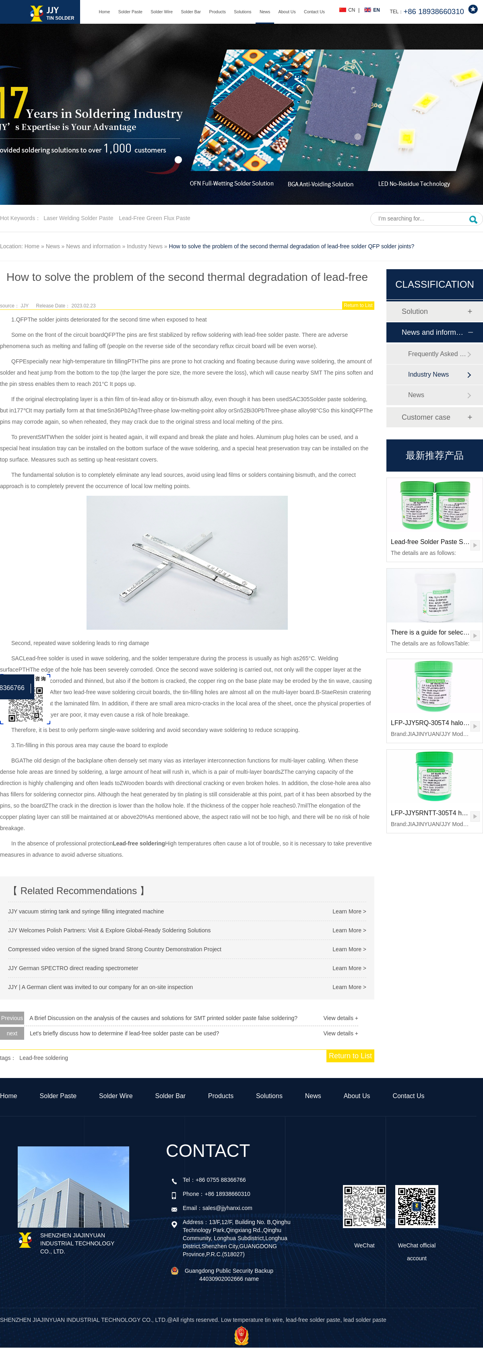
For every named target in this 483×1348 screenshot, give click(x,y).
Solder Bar (191, 11)
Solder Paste (130, 11)
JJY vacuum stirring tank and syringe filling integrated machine (86, 911)
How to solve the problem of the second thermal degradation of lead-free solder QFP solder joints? (292, 246)
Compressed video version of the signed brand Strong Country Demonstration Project (114, 949)
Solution (415, 311)
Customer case (426, 417)
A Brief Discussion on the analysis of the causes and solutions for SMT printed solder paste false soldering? (163, 1018)
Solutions (242, 11)
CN (351, 10)
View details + (340, 1018)
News (265, 11)
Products (217, 11)
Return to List (358, 305)
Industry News (145, 246)
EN (376, 10)
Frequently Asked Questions (437, 353)
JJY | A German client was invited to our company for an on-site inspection (100, 987)
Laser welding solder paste (78, 218)
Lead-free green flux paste (154, 218)
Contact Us (314, 11)
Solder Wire (162, 11)
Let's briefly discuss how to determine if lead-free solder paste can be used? (124, 1033)
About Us (287, 11)
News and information (93, 246)
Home (104, 11)
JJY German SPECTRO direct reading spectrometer (73, 968)
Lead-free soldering (43, 1058)
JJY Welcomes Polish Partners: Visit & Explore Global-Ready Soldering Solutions (109, 930)
